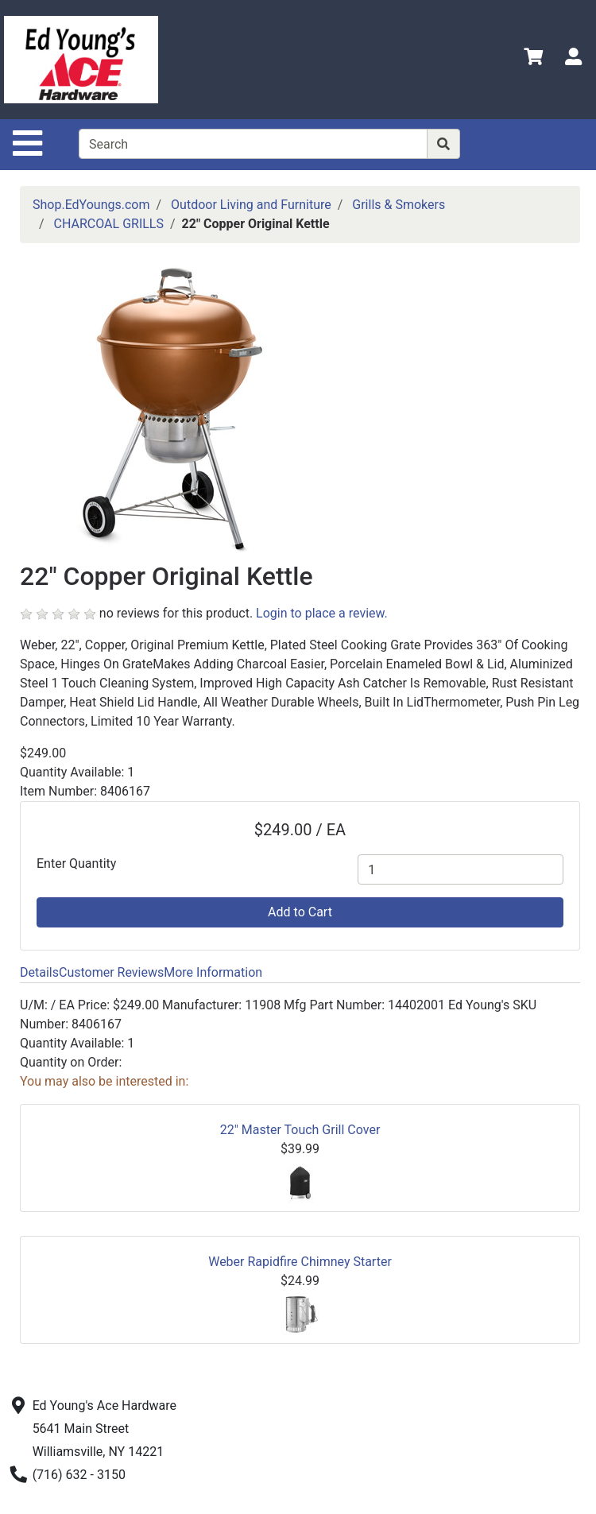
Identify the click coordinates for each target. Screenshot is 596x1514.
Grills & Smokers (398, 204)
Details (39, 972)
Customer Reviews (111, 972)
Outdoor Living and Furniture (251, 204)
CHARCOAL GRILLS (109, 223)
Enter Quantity (76, 863)
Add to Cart (300, 912)
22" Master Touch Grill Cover (300, 1129)
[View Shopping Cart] (533, 59)
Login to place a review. (322, 613)
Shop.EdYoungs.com (91, 204)
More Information (213, 972)
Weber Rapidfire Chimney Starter (300, 1261)
